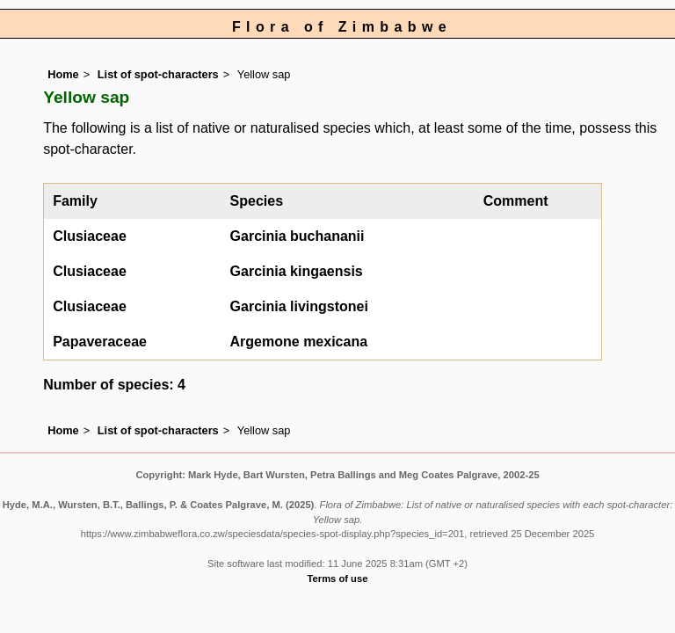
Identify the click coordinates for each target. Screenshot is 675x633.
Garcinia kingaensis (296, 271)
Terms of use (338, 578)
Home (63, 74)
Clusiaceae (90, 236)
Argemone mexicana (299, 341)
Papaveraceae (100, 341)
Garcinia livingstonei (299, 306)
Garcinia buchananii (297, 236)
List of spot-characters (158, 74)
